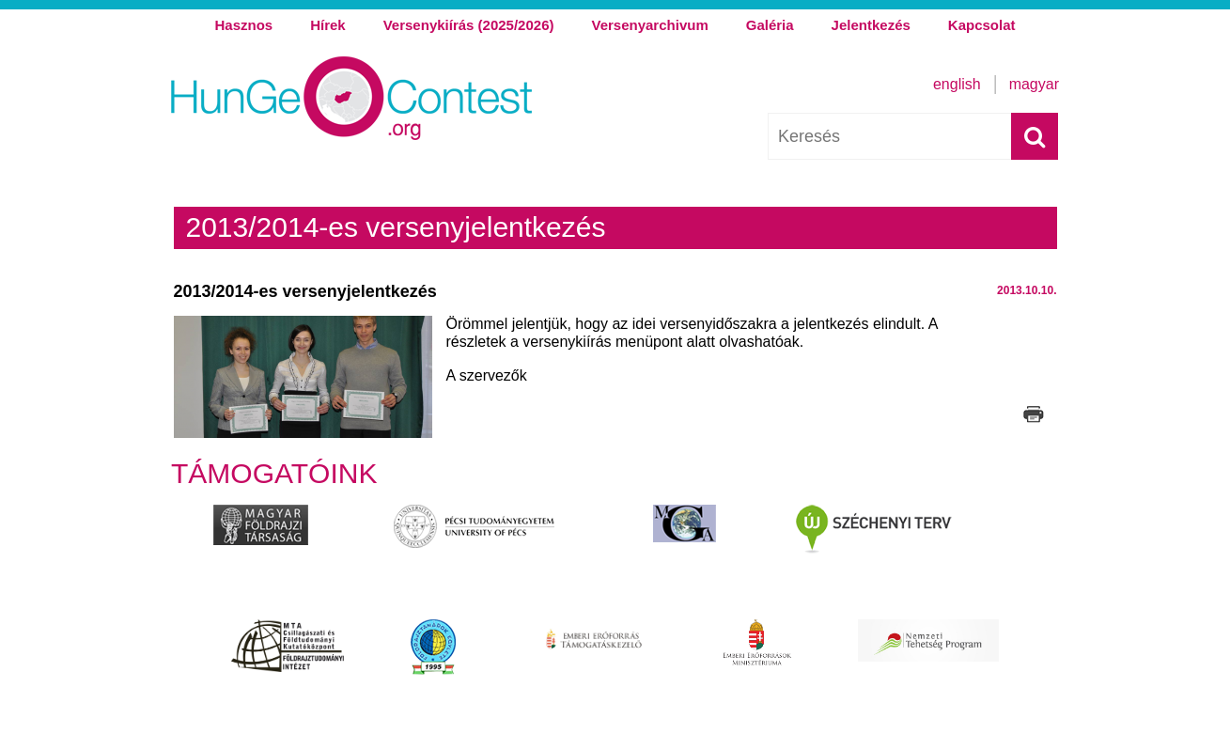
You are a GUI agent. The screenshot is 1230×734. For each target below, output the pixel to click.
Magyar (1034, 84)
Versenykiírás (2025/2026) (468, 25)
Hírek (328, 25)
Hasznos (243, 25)
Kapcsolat (982, 25)
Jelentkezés (871, 25)
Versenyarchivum (649, 25)
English (957, 84)
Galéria (770, 25)
